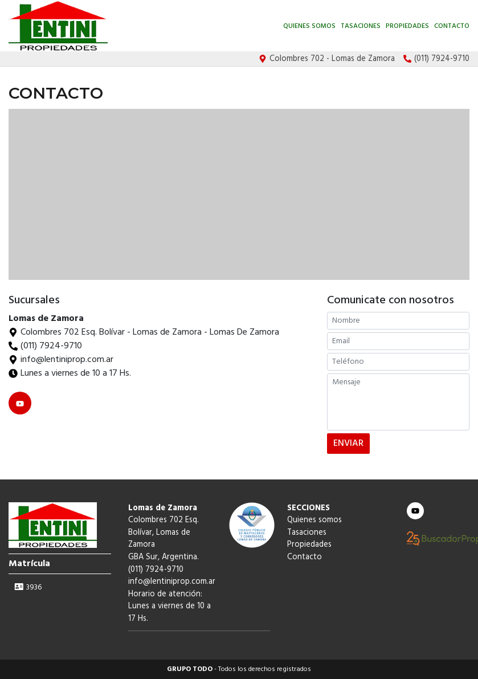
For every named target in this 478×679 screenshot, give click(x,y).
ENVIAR (348, 443)
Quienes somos (309, 26)
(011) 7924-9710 (51, 346)
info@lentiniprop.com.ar (171, 581)
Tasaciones (361, 26)
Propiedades (407, 26)
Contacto (451, 26)
